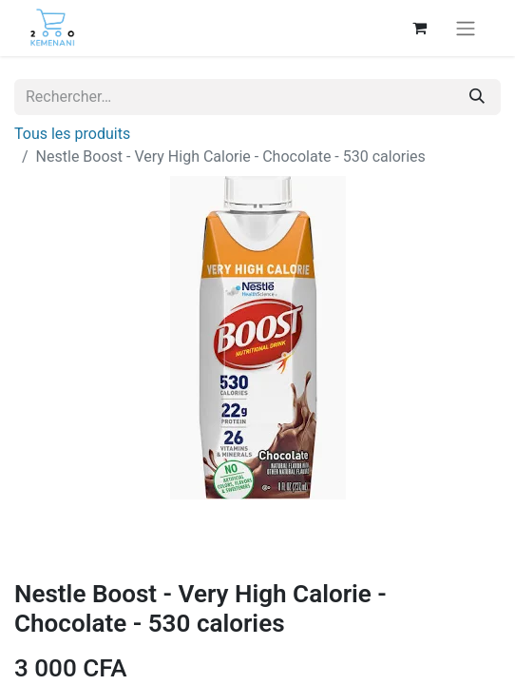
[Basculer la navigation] (466, 28)
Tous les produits (72, 134)
